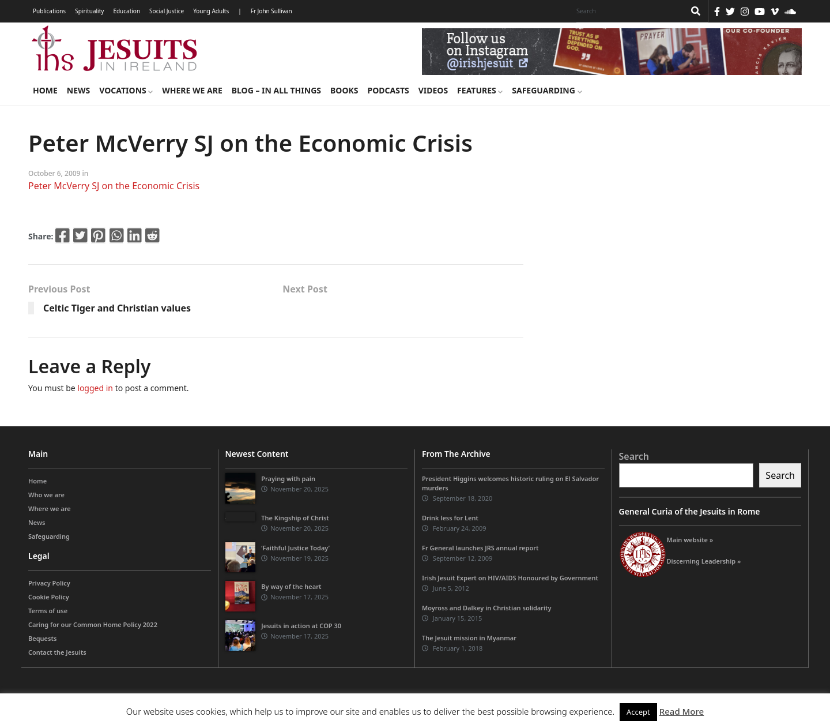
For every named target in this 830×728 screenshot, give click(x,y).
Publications (49, 11)
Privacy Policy (49, 583)
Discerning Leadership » (704, 561)
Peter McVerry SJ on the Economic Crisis (113, 185)
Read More (681, 711)
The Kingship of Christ (295, 517)
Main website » (690, 539)
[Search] (627, 11)
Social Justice (166, 11)
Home (45, 90)
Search (634, 456)
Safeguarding (547, 90)
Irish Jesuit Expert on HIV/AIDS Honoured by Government (510, 577)
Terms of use (47, 610)
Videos (433, 90)
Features (480, 90)
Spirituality (89, 11)
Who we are (46, 494)
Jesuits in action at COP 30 (301, 625)
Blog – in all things (276, 90)
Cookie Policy (48, 596)
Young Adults (211, 11)
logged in (95, 387)
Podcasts (388, 90)
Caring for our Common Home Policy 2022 (92, 624)
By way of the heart (291, 586)
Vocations (126, 90)
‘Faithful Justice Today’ (295, 547)
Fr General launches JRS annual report (480, 547)
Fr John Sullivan (271, 11)
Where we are (192, 90)
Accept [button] (638, 712)
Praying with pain (288, 478)
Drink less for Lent (450, 517)
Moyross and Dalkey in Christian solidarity (487, 607)
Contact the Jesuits (57, 652)
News (78, 90)
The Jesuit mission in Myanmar (469, 637)
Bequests (42, 638)
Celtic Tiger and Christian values (117, 308)
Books (344, 90)
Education (126, 11)
